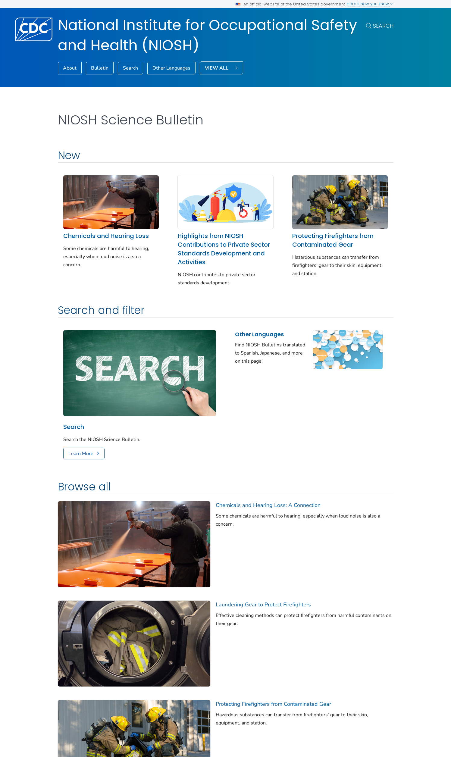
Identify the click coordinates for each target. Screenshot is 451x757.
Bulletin (99, 68)
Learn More (80, 453)
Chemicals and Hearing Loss (106, 236)
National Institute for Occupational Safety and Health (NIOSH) (207, 35)
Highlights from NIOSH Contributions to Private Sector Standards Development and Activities (224, 249)
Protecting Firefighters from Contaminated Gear (333, 240)
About (70, 68)
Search (383, 26)
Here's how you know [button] (370, 4)
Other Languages (171, 68)
